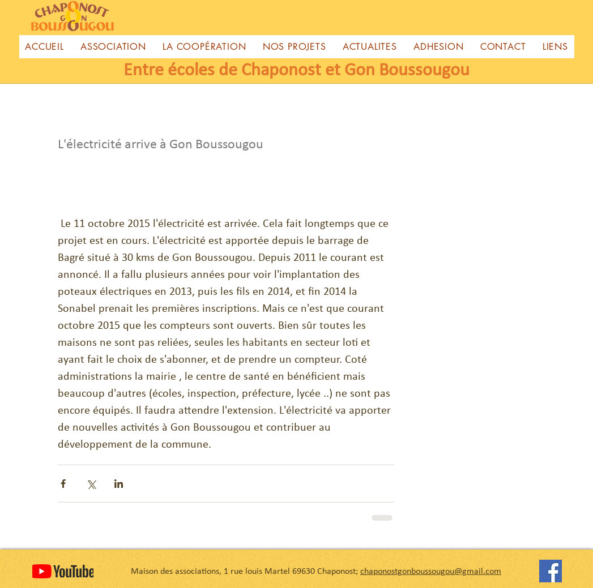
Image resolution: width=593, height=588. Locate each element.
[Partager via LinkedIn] (118, 483)
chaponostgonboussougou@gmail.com (430, 571)
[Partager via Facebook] (63, 483)
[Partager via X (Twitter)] (91, 483)
